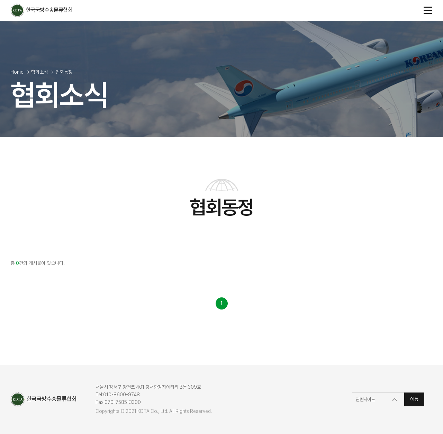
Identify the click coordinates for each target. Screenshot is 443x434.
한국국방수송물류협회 (41, 10)
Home (17, 72)
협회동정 (64, 72)
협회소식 (39, 72)
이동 (414, 399)
